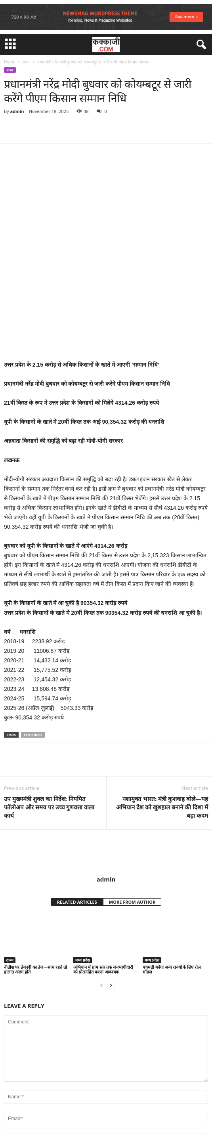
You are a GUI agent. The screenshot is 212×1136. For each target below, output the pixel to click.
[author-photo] (106, 762)
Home (9, 62)
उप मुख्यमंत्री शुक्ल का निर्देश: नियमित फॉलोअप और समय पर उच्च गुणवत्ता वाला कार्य (49, 716)
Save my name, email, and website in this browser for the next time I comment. (102, 1068)
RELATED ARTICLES (77, 812)
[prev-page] (101, 894)
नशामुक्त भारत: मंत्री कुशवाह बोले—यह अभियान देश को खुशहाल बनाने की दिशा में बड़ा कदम (162, 716)
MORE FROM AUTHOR (132, 812)
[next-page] (111, 894)
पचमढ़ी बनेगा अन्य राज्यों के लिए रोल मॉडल (172, 878)
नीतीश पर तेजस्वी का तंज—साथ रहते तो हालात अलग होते (35, 878)
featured (33, 644)
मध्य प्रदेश (82, 869)
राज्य (26, 62)
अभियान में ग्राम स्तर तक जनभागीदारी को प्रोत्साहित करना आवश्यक (103, 878)
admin (17, 111)
